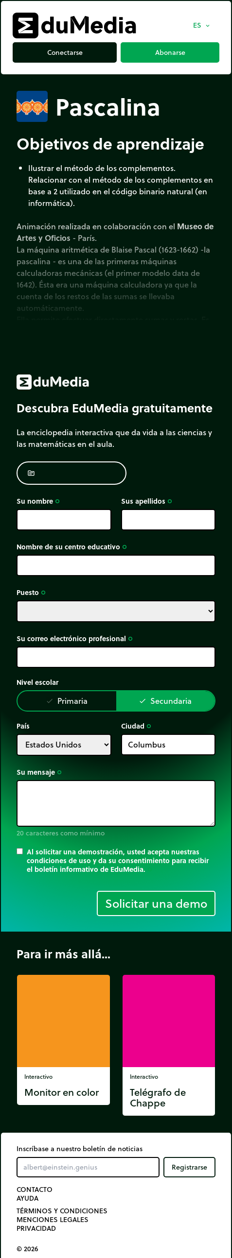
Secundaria (165, 700)
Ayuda (27, 1198)
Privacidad (36, 1228)
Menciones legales (53, 1219)
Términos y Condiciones (62, 1211)
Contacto (35, 1189)
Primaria (67, 700)
